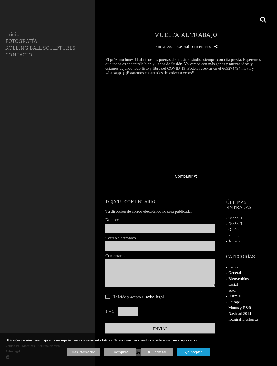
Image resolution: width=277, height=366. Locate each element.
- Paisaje (233, 302)
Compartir (186, 176)
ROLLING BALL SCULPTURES (40, 48)
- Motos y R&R (239, 307)
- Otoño (232, 229)
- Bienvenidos (237, 279)
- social (232, 284)
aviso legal (155, 297)
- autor (231, 290)
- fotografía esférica (242, 319)
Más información (83, 352)
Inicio (12, 34)
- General (233, 273)
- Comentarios (201, 47)
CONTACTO (18, 55)
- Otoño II (234, 224)
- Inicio (232, 267)
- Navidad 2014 (238, 313)
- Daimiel (234, 296)
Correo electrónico (120, 238)
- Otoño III (235, 218)
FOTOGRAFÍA (21, 41)
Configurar (120, 352)
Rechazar (156, 352)
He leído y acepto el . (137, 297)
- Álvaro (233, 241)
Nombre (112, 220)
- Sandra (233, 235)
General (183, 47)
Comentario (115, 256)
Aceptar (193, 352)
